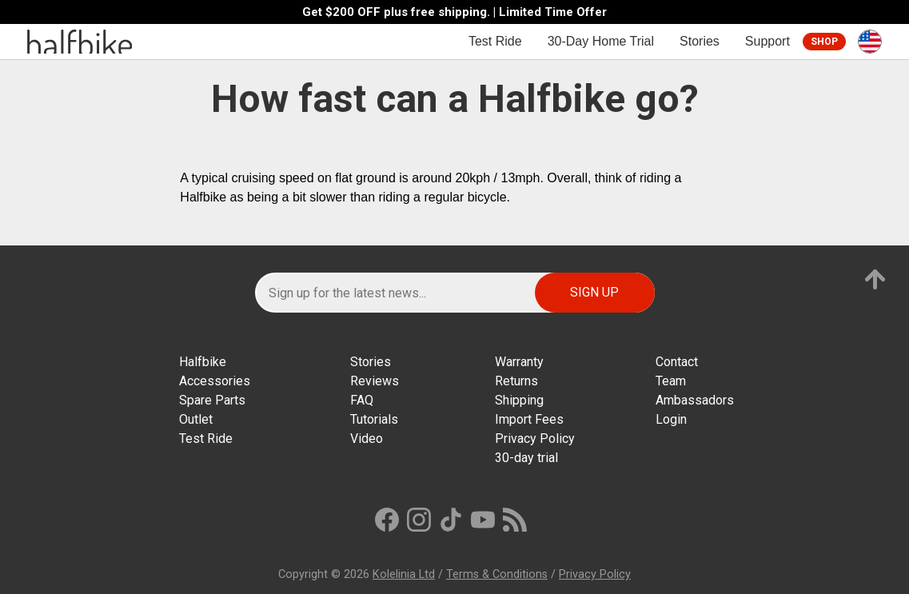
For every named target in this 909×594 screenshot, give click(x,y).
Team (671, 381)
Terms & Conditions (497, 574)
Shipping (519, 400)
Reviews (374, 381)
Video (366, 438)
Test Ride (495, 41)
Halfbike (202, 361)
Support (767, 41)
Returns (516, 381)
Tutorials (374, 419)
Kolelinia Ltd (404, 574)
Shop (824, 41)
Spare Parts (212, 400)
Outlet (196, 419)
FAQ (361, 400)
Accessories (214, 381)
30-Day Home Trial (601, 41)
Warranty (519, 361)
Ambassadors (695, 400)
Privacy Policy (535, 438)
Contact (677, 361)
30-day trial (526, 457)
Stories (700, 41)
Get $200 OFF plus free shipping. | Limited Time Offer (454, 12)
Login (671, 419)
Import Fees (529, 419)
